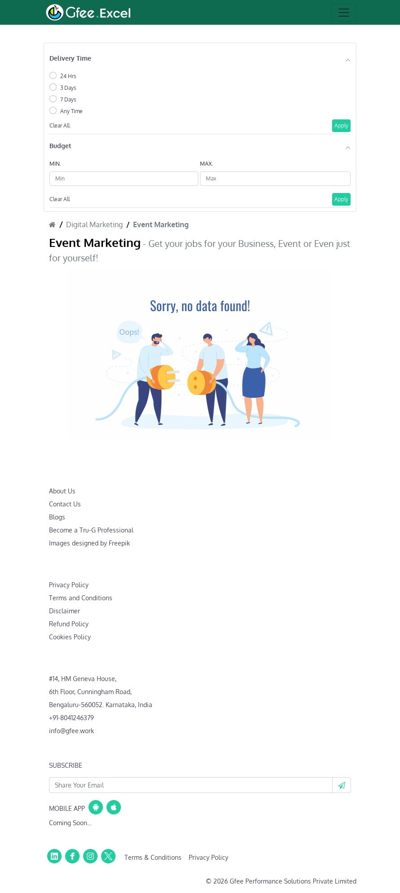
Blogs (57, 517)
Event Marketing (161, 224)
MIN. (55, 163)
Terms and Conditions (80, 598)
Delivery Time (70, 58)
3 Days (68, 87)
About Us (62, 491)
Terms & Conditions (153, 857)
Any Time (71, 111)
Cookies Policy (70, 637)
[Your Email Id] (191, 785)
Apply (341, 125)
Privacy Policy (69, 585)
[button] (341, 785)
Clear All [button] (59, 125)
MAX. (206, 163)
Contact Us (65, 504)
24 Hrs (68, 76)
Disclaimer (64, 611)
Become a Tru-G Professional (91, 530)
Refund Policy (69, 624)
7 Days (68, 99)
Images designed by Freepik (89, 543)
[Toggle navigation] (343, 13)
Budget (60, 146)
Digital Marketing (94, 224)
